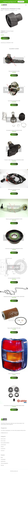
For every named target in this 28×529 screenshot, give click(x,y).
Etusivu (2, 10)
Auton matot (3, 440)
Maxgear (12, 31)
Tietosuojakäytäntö (4, 463)
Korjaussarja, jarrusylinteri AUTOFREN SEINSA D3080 (14, 405)
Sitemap (2, 465)
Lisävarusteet (3, 444)
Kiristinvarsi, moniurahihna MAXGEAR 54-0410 (14, 248)
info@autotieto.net (4, 432)
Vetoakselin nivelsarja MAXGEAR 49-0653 (14, 130)
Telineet (2, 446)
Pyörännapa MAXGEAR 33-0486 (14, 100)
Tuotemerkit (8, 31)
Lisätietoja (5, 38)
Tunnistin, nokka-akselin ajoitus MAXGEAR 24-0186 (14, 159)
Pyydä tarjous (20, 1)
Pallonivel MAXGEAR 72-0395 (14, 71)
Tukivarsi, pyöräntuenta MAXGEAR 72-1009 (14, 219)
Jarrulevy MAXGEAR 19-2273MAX (14, 278)
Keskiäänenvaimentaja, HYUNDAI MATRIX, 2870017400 (14, 296)
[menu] (26, 5)
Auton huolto (3, 438)
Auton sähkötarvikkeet (5, 442)
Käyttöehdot (3, 461)
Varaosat (2, 450)
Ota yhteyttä (3, 459)
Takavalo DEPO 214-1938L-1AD (14, 373)
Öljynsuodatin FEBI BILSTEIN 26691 (14, 328)
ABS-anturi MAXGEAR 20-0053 (14, 189)
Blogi (2, 457)
